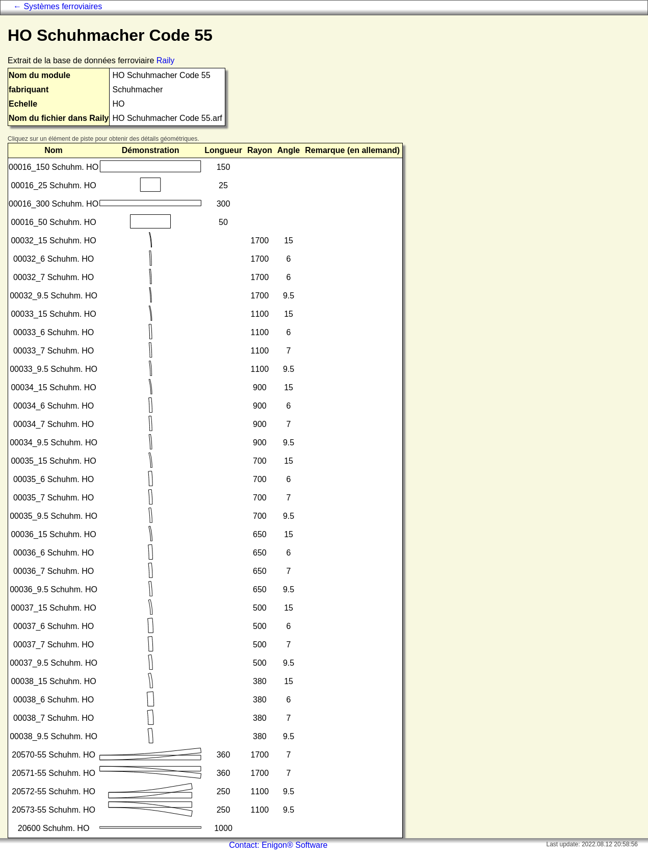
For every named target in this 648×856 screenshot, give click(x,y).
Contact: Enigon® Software (278, 845)
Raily (166, 60)
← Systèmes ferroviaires (57, 6)
